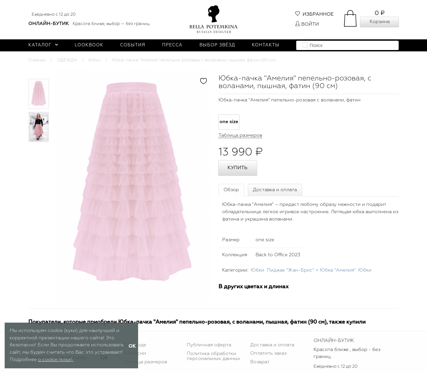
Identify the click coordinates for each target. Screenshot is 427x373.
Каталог (43, 45)
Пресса (172, 45)
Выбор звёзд (217, 45)
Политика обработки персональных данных (213, 356)
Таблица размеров (145, 362)
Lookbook (89, 45)
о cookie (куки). (55, 359)
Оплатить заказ (268, 353)
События (132, 45)
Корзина (380, 21)
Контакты (266, 45)
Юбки (94, 60)
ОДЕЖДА (67, 60)
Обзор (231, 190)
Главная (37, 60)
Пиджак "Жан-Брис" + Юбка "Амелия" (311, 270)
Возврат (260, 362)
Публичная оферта (209, 345)
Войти (307, 24)
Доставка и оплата (275, 190)
